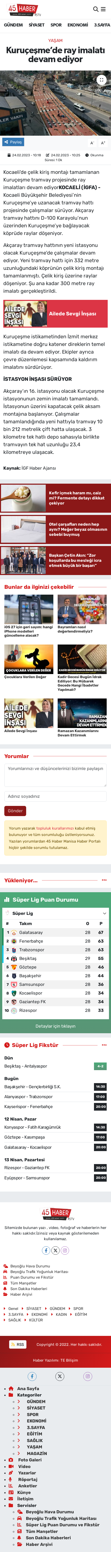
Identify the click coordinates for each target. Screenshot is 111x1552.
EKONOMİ (78, 25)
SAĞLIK (12, 1320)
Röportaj (23, 1479)
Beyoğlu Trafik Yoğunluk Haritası (36, 1271)
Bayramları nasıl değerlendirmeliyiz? (75, 629)
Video (19, 1466)
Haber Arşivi (18, 1294)
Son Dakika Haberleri (25, 1289)
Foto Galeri (25, 1459)
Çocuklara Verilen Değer (25, 677)
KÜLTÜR (33, 1320)
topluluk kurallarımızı (55, 828)
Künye (20, 1492)
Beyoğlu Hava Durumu (26, 1266)
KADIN (59, 1314)
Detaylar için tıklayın (55, 1026)
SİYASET (37, 25)
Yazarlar (22, 1472)
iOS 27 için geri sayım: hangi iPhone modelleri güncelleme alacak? (28, 631)
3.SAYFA (102, 25)
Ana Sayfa (24, 1388)
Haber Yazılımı (45, 1360)
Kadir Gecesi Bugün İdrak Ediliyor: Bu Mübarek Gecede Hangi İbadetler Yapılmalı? (80, 683)
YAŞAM (55, 40)
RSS (17, 1344)
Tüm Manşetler (20, 1283)
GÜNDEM (13, 25)
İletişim (21, 1498)
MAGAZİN (32, 1453)
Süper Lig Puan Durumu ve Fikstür (58, 1524)
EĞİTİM (78, 1314)
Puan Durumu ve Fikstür (28, 1277)
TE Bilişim (69, 1360)
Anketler (23, 1485)
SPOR (56, 25)
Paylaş (13, 142)
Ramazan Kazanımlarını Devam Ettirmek (78, 733)
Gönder (15, 810)
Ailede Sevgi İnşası (20, 731)
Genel (10, 1308)
